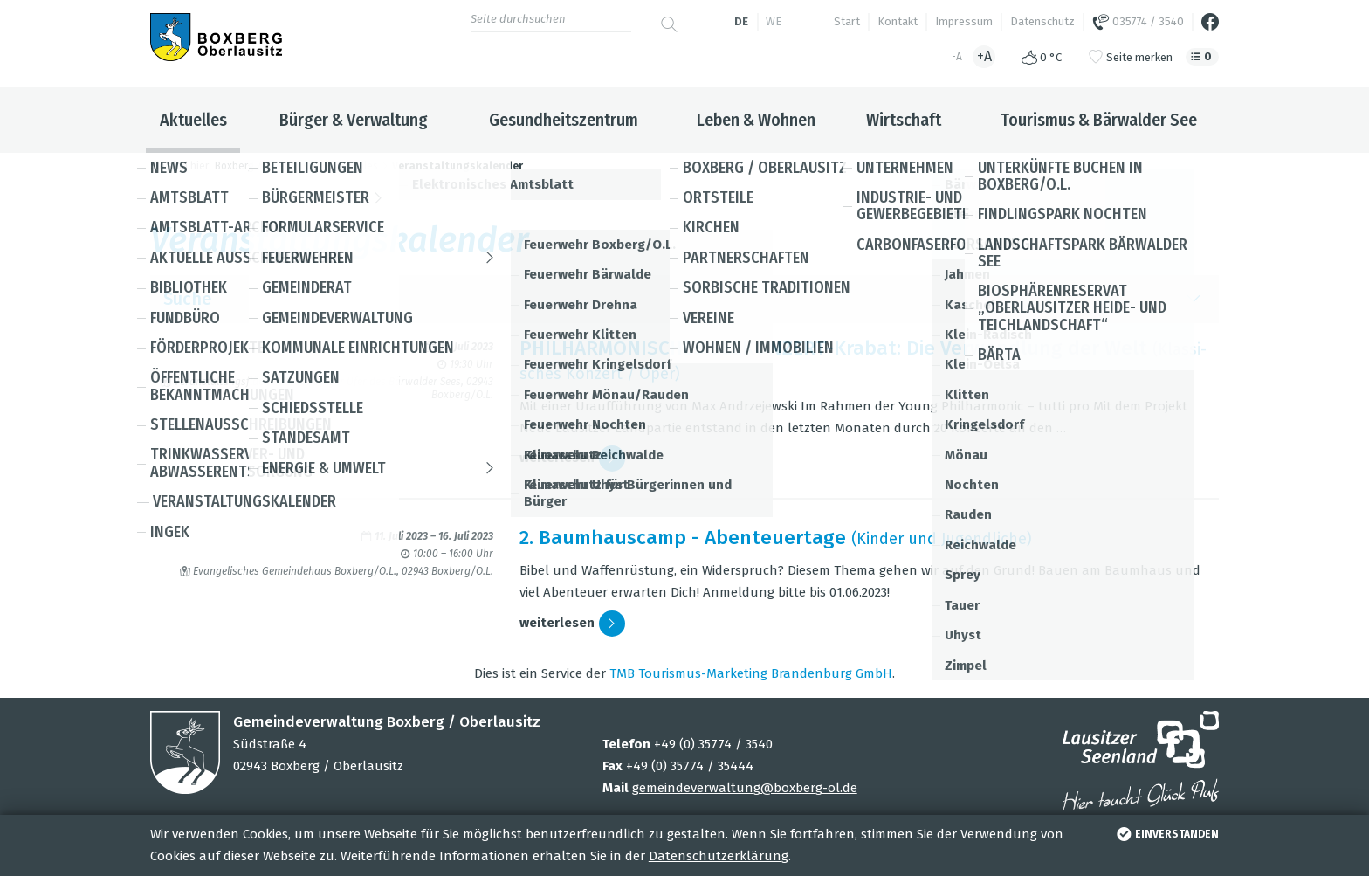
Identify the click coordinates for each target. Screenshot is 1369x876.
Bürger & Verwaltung (353, 119)
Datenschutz (1042, 21)
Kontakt (897, 21)
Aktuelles (193, 119)
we (773, 21)
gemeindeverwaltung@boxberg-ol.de (744, 788)
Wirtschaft (903, 119)
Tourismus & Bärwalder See (1099, 119)
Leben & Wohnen (756, 119)
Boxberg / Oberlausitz (267, 166)
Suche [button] (684, 299)
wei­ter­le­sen (572, 458)
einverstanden (1166, 834)
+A (984, 56)
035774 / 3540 (1138, 21)
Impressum (964, 21)
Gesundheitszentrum (563, 119)
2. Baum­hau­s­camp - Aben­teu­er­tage (682, 537)
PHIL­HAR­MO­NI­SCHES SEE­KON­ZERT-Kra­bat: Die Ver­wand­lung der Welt (833, 348)
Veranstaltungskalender (457, 166)
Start (847, 21)
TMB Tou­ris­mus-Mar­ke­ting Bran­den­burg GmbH (750, 673)
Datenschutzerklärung (718, 856)
